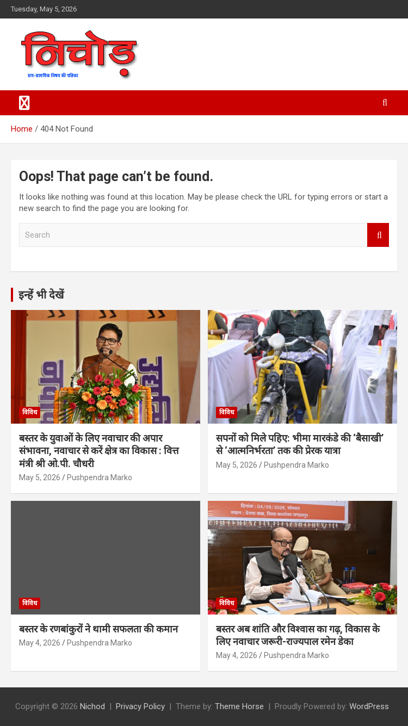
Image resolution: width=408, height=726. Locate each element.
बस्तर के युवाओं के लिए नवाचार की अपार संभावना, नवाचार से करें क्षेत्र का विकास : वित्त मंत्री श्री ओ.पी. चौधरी (98, 450)
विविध (29, 412)
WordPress (369, 706)
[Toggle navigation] (24, 102)
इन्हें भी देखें (41, 294)
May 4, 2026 (39, 642)
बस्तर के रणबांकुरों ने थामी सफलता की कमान (98, 629)
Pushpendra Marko (99, 477)
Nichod (92, 706)
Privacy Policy (140, 706)
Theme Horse (239, 706)
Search (378, 235)
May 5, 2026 (39, 477)
